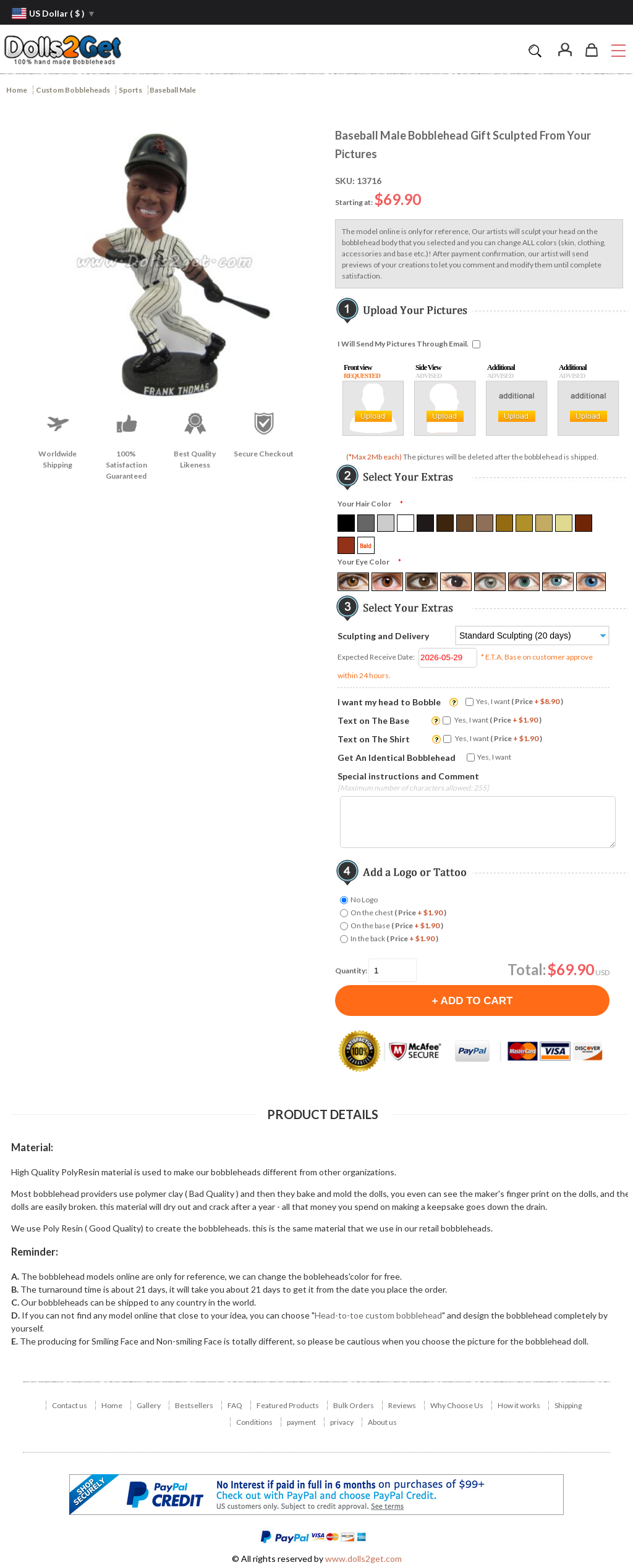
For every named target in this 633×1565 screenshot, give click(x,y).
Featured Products (288, 1405)
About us (382, 1422)
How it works (519, 1405)
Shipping (568, 1405)
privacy (342, 1422)
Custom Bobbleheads (73, 89)
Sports (130, 89)
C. (15, 1302)
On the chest (398, 912)
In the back (394, 938)
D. (15, 1315)
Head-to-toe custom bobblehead (378, 1315)
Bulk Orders (353, 1405)
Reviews (402, 1405)
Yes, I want (519, 701)
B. (15, 1289)
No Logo (364, 899)
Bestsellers (194, 1405)
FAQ (234, 1405)
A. (15, 1276)
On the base (396, 925)
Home (16, 89)
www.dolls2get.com (363, 1558)
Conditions (254, 1422)
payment (301, 1422)
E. (14, 1341)
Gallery (149, 1405)
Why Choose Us (456, 1405)
